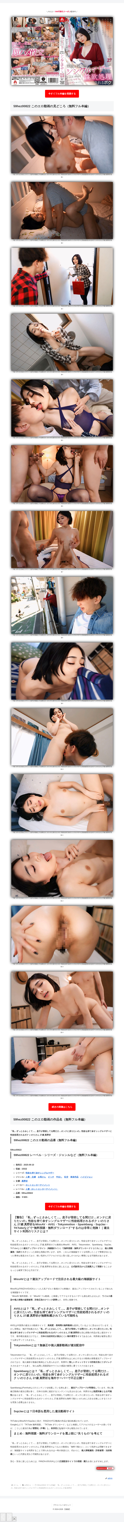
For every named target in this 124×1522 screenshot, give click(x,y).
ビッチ (51, 1177)
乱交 (66, 1177)
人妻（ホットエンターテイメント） (42, 1189)
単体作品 (74, 1177)
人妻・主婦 (31, 1177)
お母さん (42, 1177)
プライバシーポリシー (62, 1505)
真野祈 (25, 1181)
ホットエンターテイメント (38, 1185)
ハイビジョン (86, 1177)
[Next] (9, 1517)
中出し (59, 1177)
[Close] (14, 1519)
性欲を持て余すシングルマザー (40, 1173)
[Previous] (3, 1517)
